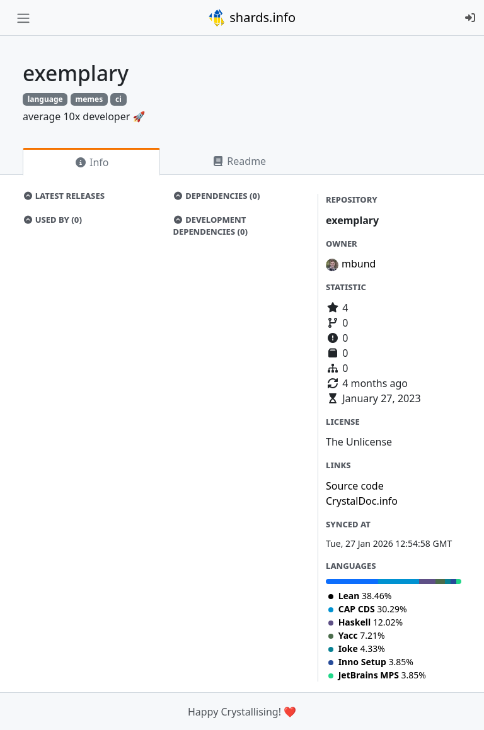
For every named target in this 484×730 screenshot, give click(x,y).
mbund (359, 264)
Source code (355, 486)
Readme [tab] (239, 161)
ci (118, 99)
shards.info (251, 17)
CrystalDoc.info (362, 501)
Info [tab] (91, 162)
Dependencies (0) (216, 195)
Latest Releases (64, 195)
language (45, 99)
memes (89, 99)
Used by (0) (52, 219)
